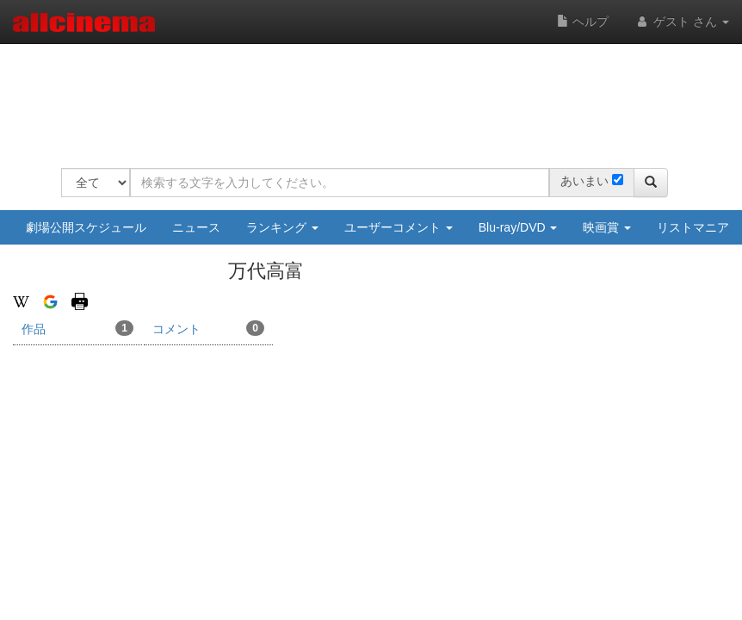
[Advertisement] (374, 94)
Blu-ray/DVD (518, 227)
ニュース (196, 227)
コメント (208, 328)
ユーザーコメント (398, 227)
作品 (77, 328)
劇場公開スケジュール (86, 227)
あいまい (584, 181)
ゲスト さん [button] (681, 21)
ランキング (282, 227)
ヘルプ (583, 21)
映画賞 (607, 227)
